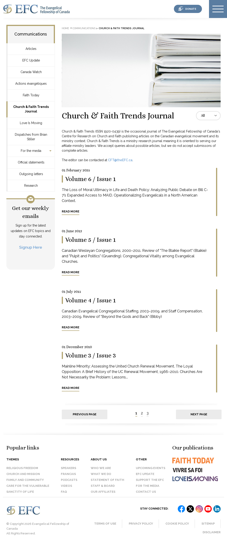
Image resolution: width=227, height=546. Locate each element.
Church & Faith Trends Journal (31, 109)
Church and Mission (23, 474)
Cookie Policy (177, 523)
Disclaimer (212, 532)
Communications (30, 34)
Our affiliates (103, 491)
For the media (31, 151)
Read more (70, 211)
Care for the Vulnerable (27, 485)
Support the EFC (150, 480)
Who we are (101, 468)
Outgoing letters (31, 174)
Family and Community (25, 480)
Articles (31, 49)
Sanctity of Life (20, 491)
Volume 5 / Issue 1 (90, 239)
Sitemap (208, 523)
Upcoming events (150, 468)
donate (190, 9)
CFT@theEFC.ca (120, 160)
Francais (68, 474)
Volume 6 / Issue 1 (90, 179)
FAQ (64, 491)
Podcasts (69, 480)
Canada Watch (31, 72)
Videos (66, 485)
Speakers (68, 468)
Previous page (84, 414)
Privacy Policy (141, 523)
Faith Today (31, 95)
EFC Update (31, 60)
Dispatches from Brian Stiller (31, 137)
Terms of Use (105, 523)
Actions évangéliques (31, 83)
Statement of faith (107, 480)
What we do (101, 474)
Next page (199, 414)
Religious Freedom (22, 468)
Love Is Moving (31, 123)
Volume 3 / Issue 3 (90, 355)
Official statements (31, 162)
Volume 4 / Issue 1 (90, 300)
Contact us (146, 491)
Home (65, 28)
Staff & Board (103, 485)
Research (31, 185)
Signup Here (30, 247)
